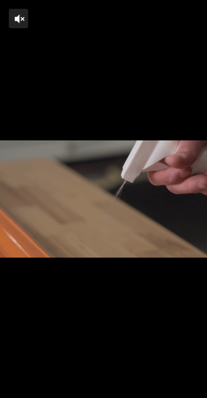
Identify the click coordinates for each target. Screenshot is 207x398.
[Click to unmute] (18, 18)
